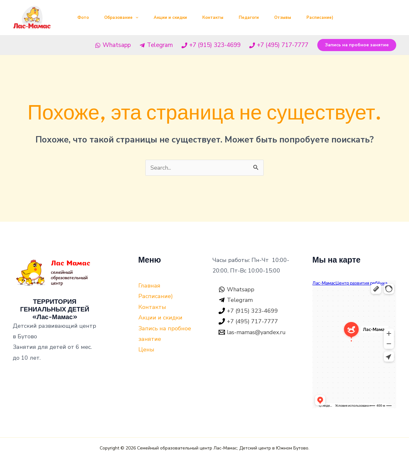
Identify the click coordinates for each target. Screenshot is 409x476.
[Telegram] (156, 45)
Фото (83, 17)
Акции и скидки (170, 17)
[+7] (211, 45)
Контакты (212, 17)
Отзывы (282, 17)
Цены (146, 349)
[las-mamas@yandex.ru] (252, 332)
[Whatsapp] (112, 45)
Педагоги (249, 17)
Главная (149, 285)
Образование (121, 17)
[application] (135, 17)
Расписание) (319, 17)
